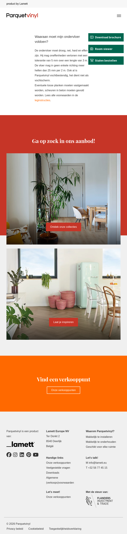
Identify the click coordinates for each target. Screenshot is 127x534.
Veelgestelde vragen (58, 467)
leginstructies (42, 100)
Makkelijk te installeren (99, 436)
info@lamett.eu (98, 462)
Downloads (52, 472)
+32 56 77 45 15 (97, 467)
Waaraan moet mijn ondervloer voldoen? (57, 39)
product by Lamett (17, 3)
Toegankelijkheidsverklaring (65, 528)
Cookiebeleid (36, 528)
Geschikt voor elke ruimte (101, 446)
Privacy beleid (15, 528)
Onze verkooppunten (63, 390)
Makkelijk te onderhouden (101, 441)
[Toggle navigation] (119, 15)
